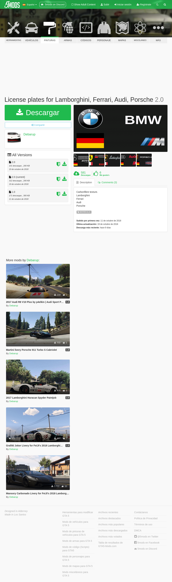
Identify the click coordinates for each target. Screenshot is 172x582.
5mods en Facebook (147, 542)
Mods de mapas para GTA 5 (77, 566)
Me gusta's (104, 175)
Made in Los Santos (15, 514)
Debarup (29, 134)
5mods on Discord (145, 548)
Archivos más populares (111, 524)
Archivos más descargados (112, 530)
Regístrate (144, 4)
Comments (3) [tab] (107, 182)
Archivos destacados (109, 518)
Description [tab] (84, 182)
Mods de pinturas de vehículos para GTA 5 (74, 533)
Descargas (86, 175)
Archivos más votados (110, 536)
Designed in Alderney (16, 511)
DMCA (137, 530)
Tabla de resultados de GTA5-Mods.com (110, 544)
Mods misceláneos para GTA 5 (75, 574)
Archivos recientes (108, 512)
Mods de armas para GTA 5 (77, 541)
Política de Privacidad (146, 518)
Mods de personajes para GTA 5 (76, 558)
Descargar (37, 113)
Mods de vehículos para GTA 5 (75, 523)
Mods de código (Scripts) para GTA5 (75, 549)
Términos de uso (143, 524)
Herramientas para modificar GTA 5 (77, 514)
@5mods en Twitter (146, 536)
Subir (105, 4)
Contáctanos (141, 512)
